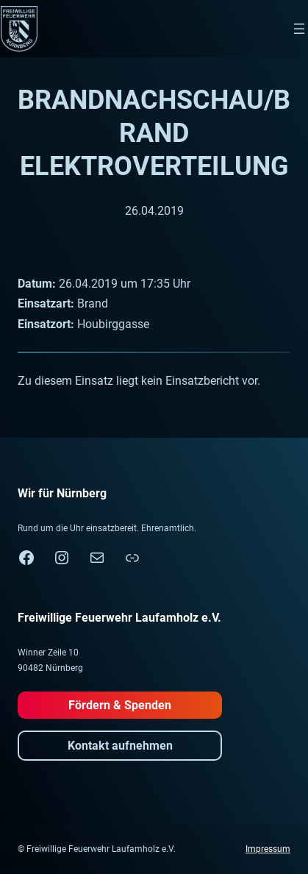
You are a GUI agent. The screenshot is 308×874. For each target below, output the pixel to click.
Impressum (268, 849)
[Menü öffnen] (299, 29)
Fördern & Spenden (119, 705)
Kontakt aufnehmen (120, 746)
